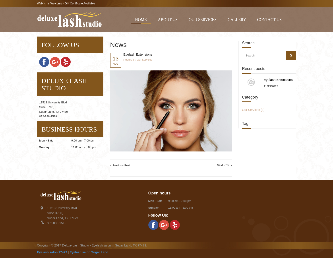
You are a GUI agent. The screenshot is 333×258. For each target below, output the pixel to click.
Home (141, 19)
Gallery (237, 19)
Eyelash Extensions (278, 79)
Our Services (203, 19)
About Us (168, 19)
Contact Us (269, 19)
